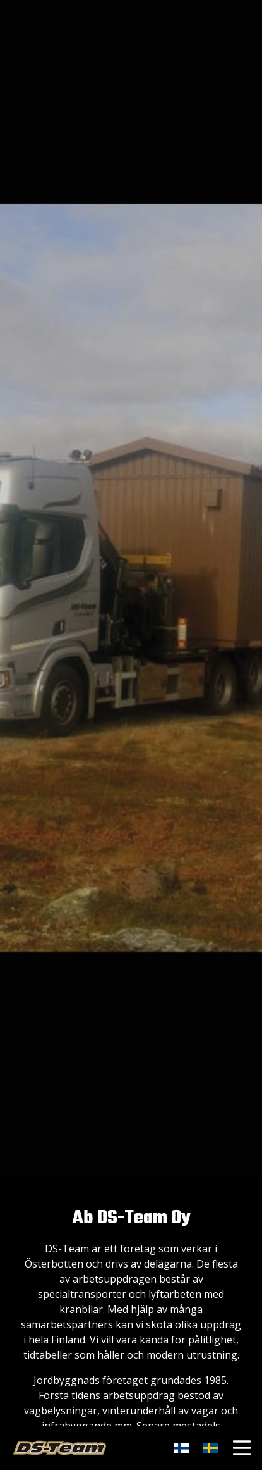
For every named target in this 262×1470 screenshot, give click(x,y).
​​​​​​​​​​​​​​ (210, 1448)
